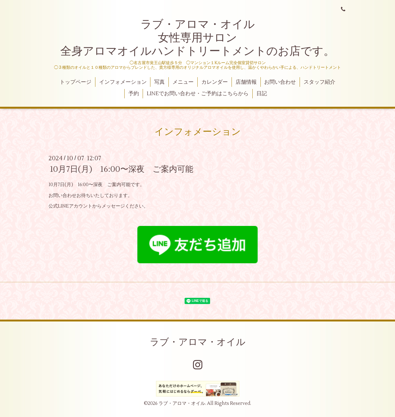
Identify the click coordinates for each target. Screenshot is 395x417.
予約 (133, 93)
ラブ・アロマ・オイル (198, 342)
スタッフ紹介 (319, 82)
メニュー (183, 82)
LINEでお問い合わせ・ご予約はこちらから (198, 93)
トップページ (75, 82)
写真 (159, 82)
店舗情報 (246, 82)
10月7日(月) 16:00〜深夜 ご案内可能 (121, 169)
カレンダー (214, 82)
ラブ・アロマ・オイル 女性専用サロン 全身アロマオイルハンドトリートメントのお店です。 (197, 38)
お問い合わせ (280, 82)
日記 (261, 93)
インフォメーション (123, 82)
